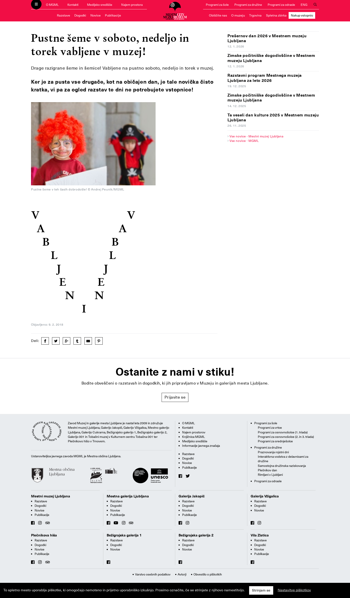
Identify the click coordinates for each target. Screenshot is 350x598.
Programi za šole (217, 5)
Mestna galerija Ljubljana (128, 496)
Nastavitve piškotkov (294, 590)
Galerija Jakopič (192, 496)
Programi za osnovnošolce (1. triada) (283, 432)
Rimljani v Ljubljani (270, 475)
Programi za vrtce (270, 428)
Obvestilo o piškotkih (208, 574)
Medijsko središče (99, 5)
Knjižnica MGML (193, 437)
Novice (95, 15)
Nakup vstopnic (302, 15)
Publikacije (113, 15)
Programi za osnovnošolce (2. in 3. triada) (286, 437)
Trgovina (255, 15)
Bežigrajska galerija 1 (124, 535)
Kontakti (72, 5)
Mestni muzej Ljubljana (50, 496)
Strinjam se (261, 590)
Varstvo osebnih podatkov (153, 574)
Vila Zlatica (260, 535)
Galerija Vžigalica (265, 496)
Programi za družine (248, 5)
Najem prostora (132, 5)
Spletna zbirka (276, 15)
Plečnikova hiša (44, 535)
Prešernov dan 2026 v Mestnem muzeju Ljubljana (266, 38)
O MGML (52, 5)
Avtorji (182, 574)
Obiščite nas (218, 15)
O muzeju (238, 15)
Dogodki (80, 15)
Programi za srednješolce (275, 441)
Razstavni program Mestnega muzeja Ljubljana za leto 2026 (264, 78)
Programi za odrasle (281, 5)
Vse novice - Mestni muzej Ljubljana (256, 136)
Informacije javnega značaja (201, 446)
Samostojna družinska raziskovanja (282, 466)
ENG (304, 5)
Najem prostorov (193, 432)
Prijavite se (175, 397)
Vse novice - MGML (244, 141)
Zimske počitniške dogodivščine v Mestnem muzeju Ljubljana (271, 58)
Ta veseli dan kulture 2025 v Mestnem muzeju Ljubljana (273, 117)
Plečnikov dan (267, 470)
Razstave (63, 15)
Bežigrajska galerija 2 (196, 535)
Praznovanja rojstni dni (273, 452)
